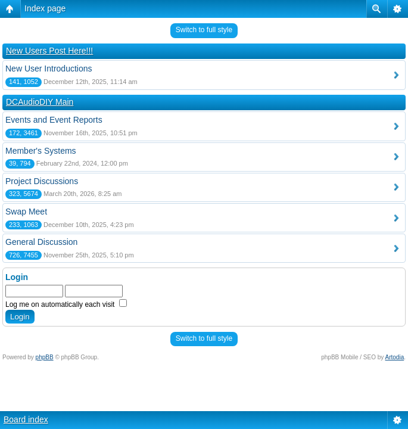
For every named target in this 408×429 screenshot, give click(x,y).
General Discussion (41, 242)
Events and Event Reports (53, 120)
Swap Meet (26, 211)
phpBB (45, 357)
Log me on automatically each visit (66, 304)
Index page (45, 8)
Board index (26, 419)
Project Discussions (41, 181)
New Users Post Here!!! (49, 50)
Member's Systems (40, 151)
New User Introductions (48, 68)
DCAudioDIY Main (39, 102)
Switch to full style (204, 30)
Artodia (394, 357)
